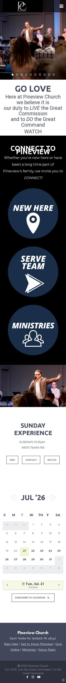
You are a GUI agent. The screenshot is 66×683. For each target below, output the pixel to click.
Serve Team (47, 649)
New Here (11, 644)
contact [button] (31, 460)
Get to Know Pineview (37, 644)
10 (53, 75)
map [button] (12, 460)
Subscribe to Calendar (33, 597)
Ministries (29, 649)
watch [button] (51, 460)
